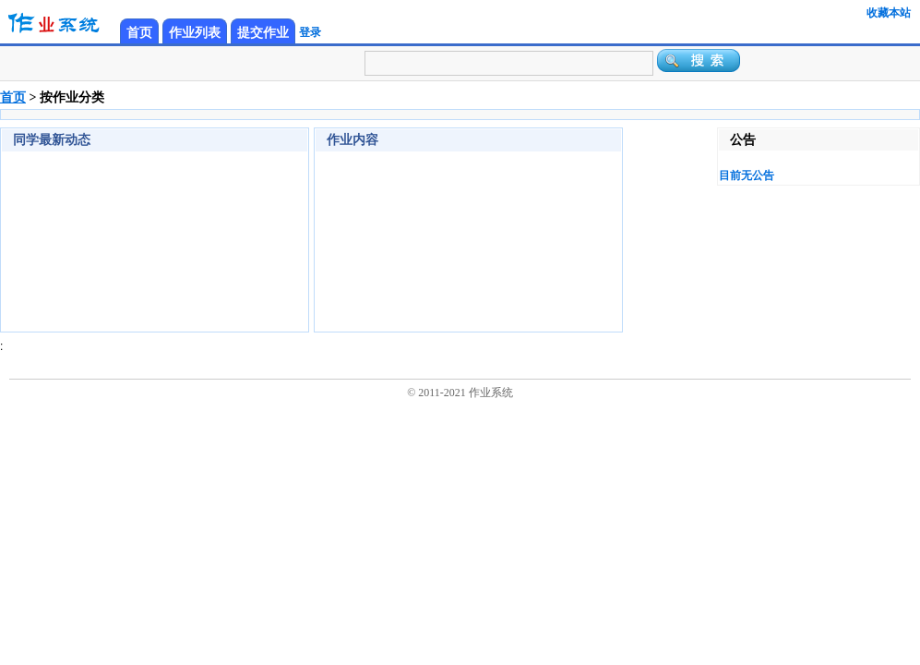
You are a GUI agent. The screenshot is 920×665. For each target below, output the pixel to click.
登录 (310, 32)
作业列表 (195, 33)
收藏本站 (888, 12)
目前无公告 (746, 175)
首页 (139, 33)
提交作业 (263, 33)
